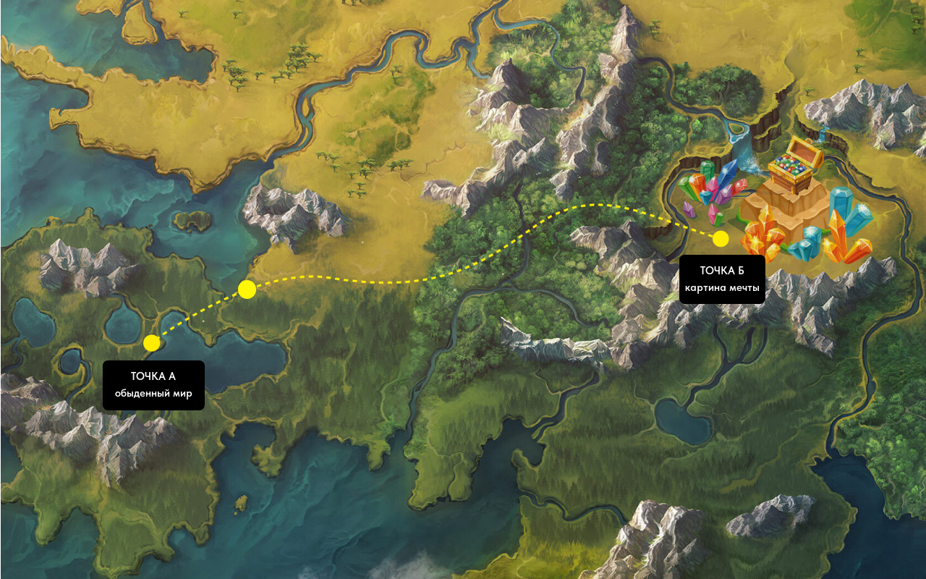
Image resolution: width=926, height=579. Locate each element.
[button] (154, 385)
